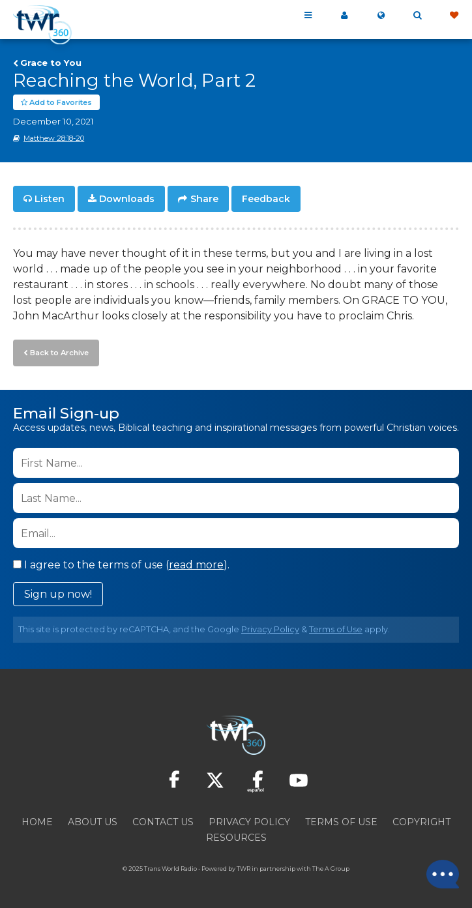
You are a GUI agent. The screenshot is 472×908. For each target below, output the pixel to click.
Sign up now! (58, 594)
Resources (236, 837)
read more (196, 565)
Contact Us (163, 822)
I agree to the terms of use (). (121, 565)
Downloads (127, 199)
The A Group (330, 868)
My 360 (344, 15)
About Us (92, 822)
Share (204, 199)
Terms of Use (335, 629)
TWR (243, 868)
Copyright (421, 822)
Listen (50, 199)
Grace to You (50, 62)
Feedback (266, 199)
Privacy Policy (270, 629)
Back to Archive (59, 352)
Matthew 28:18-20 (53, 138)
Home (37, 822)
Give (453, 15)
